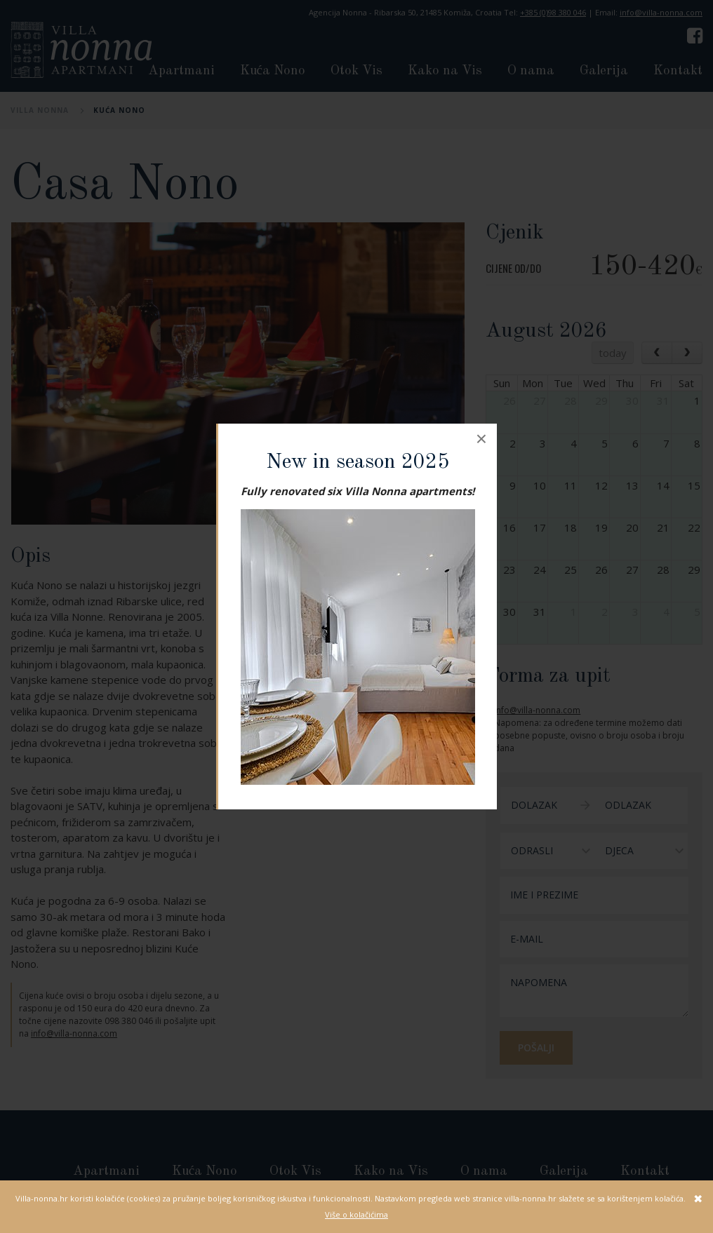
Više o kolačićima (356, 1214)
